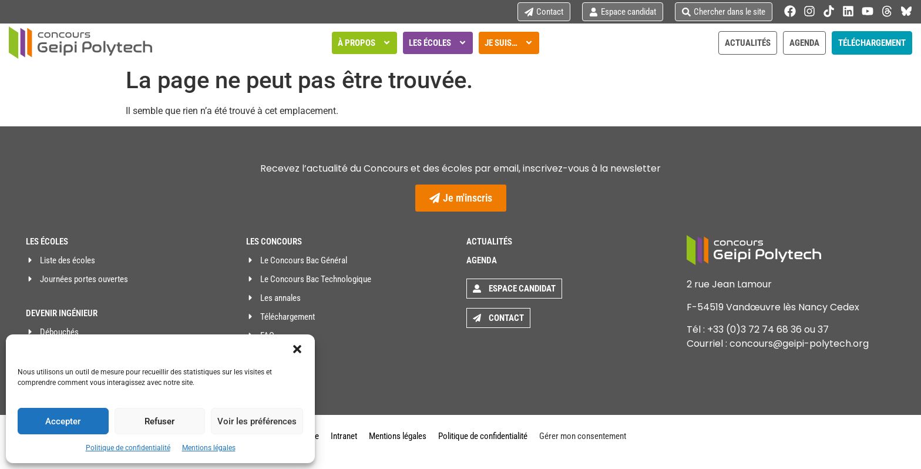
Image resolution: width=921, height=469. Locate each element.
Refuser (159, 421)
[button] (297, 349)
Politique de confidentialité (128, 448)
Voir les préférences (257, 421)
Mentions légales (209, 448)
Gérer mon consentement (582, 436)
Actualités (489, 241)
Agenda (481, 260)
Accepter (62, 421)
